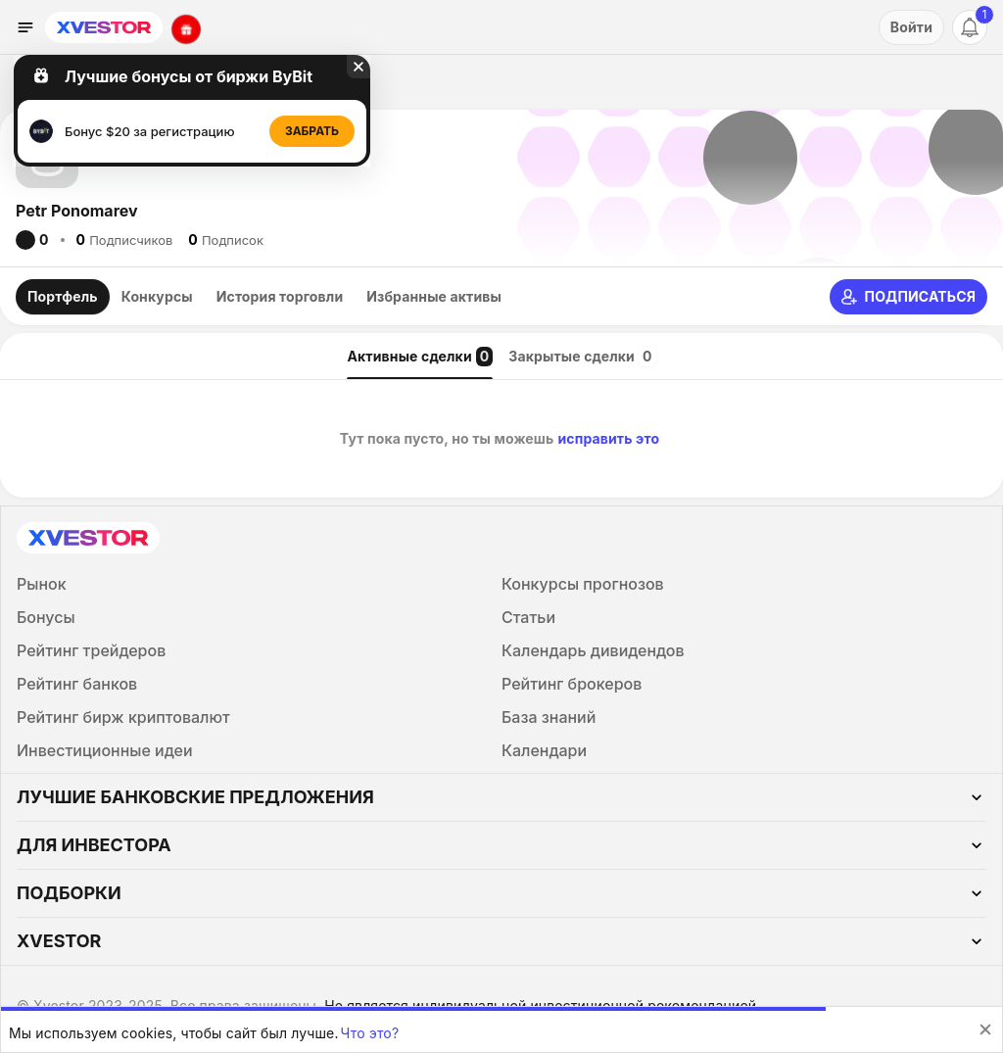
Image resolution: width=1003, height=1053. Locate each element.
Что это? (370, 1033)
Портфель (62, 296)
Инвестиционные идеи (105, 750)
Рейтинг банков (77, 684)
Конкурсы (157, 296)
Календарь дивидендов (593, 650)
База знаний (549, 717)
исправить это (608, 438)
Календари (544, 750)
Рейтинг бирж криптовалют (123, 717)
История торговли (280, 296)
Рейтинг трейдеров (91, 650)
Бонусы (46, 617)
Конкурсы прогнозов (583, 584)
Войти (911, 27)
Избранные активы (434, 296)
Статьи (528, 617)
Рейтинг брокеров (572, 684)
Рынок (42, 584)
